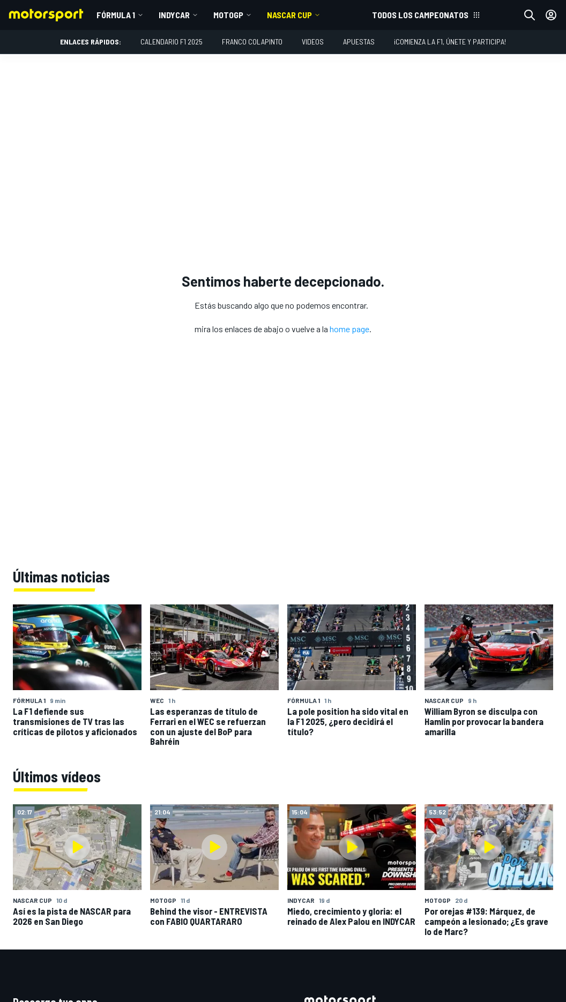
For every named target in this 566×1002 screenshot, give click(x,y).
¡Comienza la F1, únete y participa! (450, 41)
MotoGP (228, 15)
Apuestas (359, 41)
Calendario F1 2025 (171, 41)
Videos (313, 41)
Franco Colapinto (252, 41)
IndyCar (174, 15)
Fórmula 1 (115, 15)
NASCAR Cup (289, 15)
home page (349, 329)
